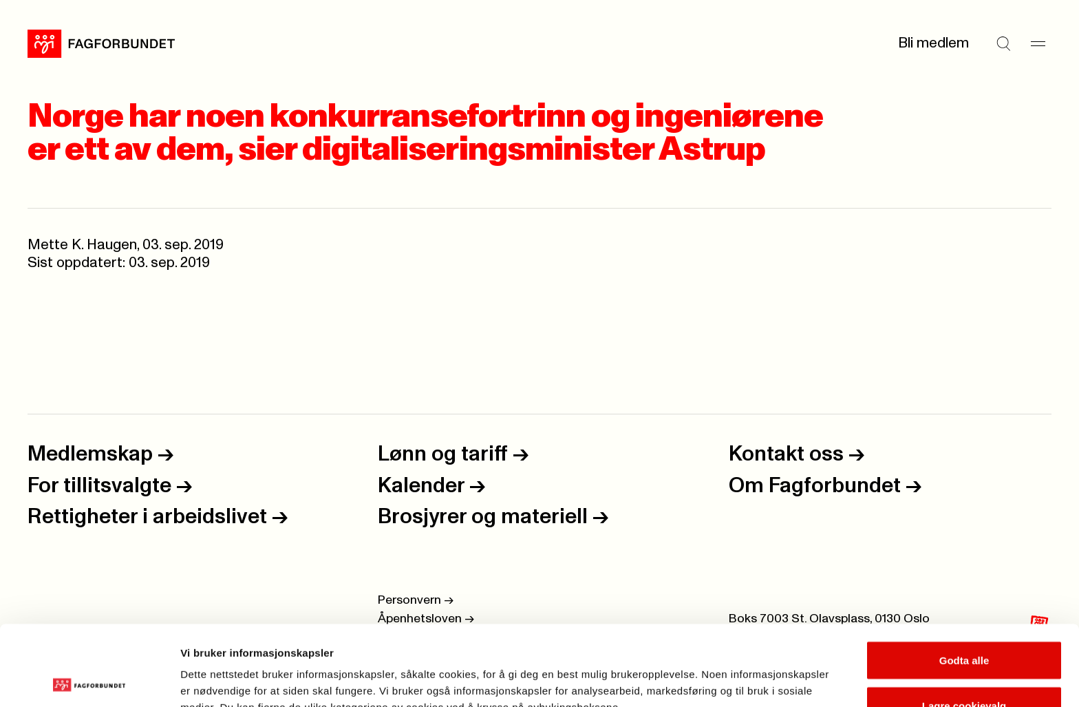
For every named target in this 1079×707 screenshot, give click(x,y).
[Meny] (1037, 43)
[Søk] (1003, 43)
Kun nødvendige (964, 670)
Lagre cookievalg (964, 625)
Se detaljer (740, 671)
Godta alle (964, 580)
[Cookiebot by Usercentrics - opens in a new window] (89, 680)
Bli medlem (933, 43)
